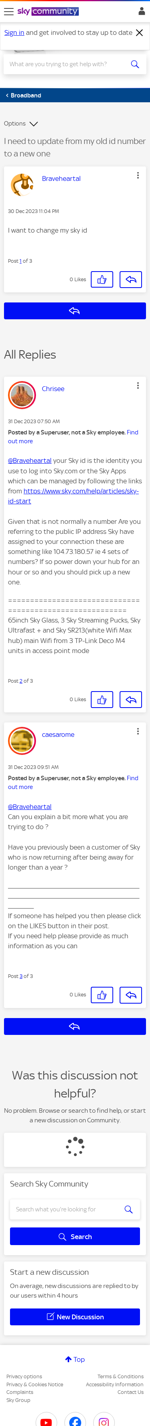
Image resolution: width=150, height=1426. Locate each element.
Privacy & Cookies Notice (34, 1384)
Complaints (19, 1392)
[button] (138, 175)
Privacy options (24, 1376)
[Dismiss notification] (139, 32)
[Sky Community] (49, 12)
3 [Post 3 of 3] (21, 976)
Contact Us (131, 1392)
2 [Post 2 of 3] (21, 681)
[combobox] (68, 64)
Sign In (140, 13)
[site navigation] (9, 12)
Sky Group (18, 1400)
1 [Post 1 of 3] (21, 261)
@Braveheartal (30, 460)
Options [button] (15, 123)
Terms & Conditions (121, 1376)
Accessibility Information (115, 1384)
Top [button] (79, 1359)
